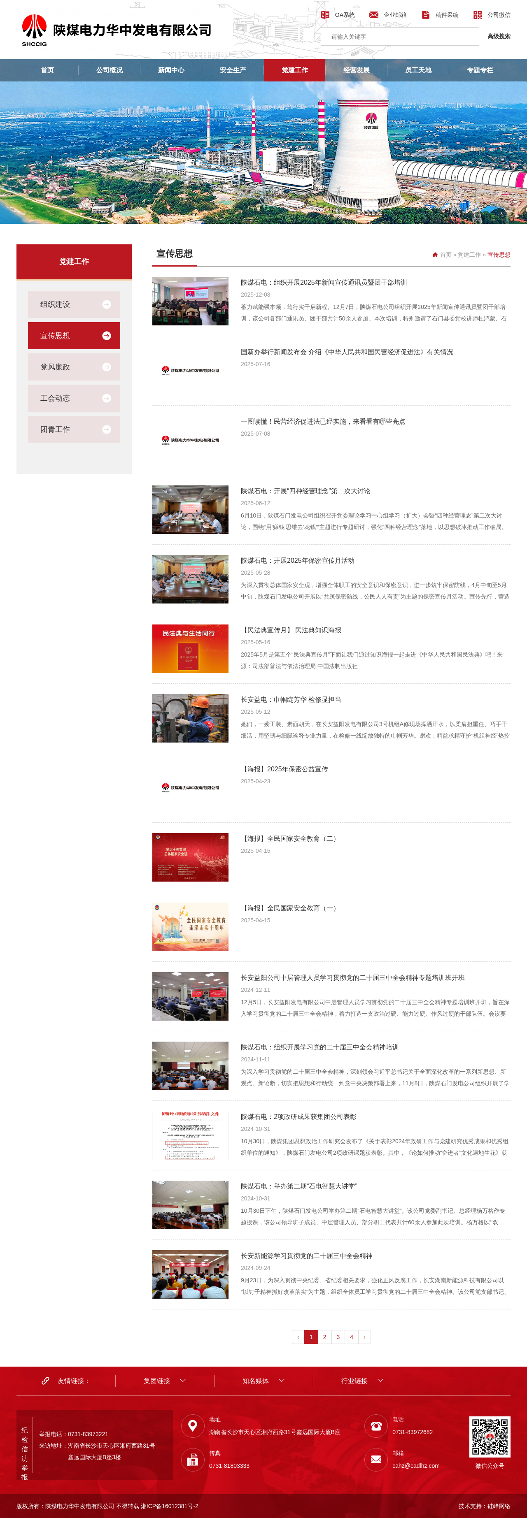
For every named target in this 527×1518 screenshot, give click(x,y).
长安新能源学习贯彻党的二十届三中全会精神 (307, 1255)
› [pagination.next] (365, 1337)
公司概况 (109, 70)
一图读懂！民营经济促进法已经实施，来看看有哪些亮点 (323, 421)
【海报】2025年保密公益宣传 (284, 769)
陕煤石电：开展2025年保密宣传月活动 (297, 560)
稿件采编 (447, 15)
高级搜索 (499, 36)
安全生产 (233, 70)
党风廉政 (55, 367)
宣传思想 (55, 336)
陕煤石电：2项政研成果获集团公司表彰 (299, 1116)
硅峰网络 (499, 1506)
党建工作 (295, 70)
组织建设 (55, 304)
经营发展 (356, 70)
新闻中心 (171, 70)
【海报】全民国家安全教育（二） (290, 838)
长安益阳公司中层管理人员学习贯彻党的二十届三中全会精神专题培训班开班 (353, 977)
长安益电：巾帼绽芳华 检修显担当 (291, 699)
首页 (47, 70)
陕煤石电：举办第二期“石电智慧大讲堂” (299, 1186)
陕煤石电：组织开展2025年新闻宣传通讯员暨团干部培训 (324, 282)
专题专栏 (480, 70)
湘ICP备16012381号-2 (169, 1506)
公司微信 (499, 15)
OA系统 (345, 15)
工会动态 (55, 398)
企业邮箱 (395, 15)
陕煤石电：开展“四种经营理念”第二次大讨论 (306, 490)
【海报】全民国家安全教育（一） (290, 908)
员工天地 (418, 70)
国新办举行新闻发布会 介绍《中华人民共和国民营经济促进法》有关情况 (347, 351)
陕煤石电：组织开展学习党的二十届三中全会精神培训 (320, 1047)
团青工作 (55, 429)
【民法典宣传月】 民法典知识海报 (291, 630)
